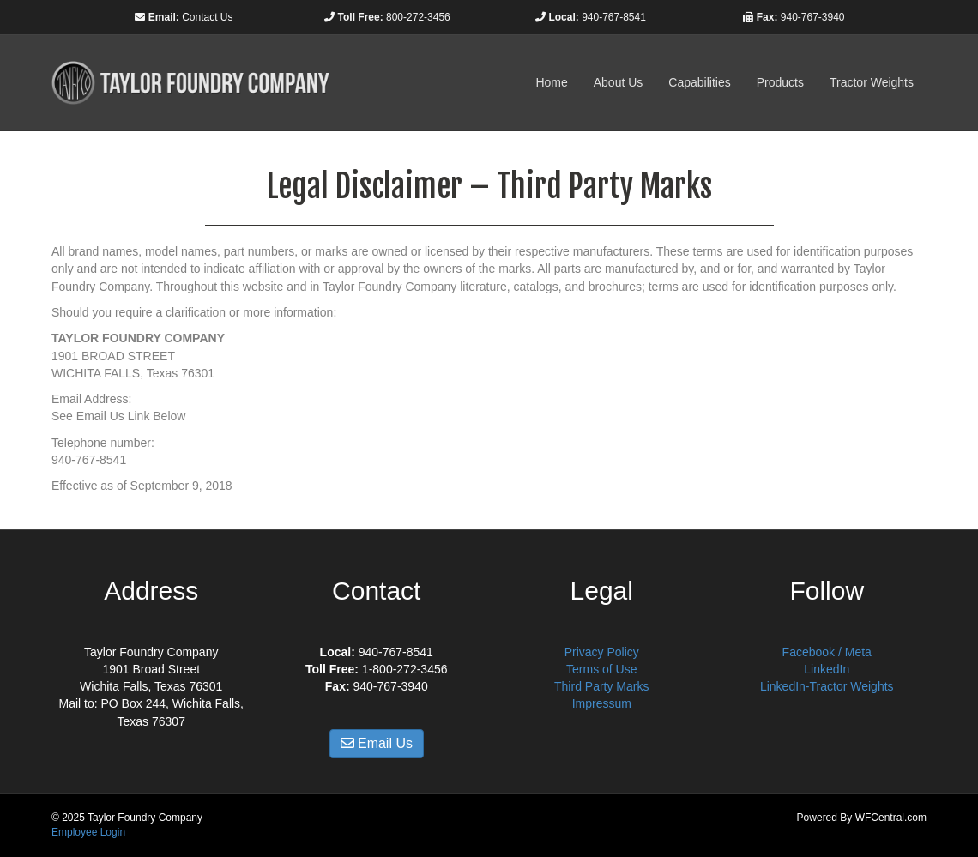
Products (780, 82)
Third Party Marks (601, 686)
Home (551, 82)
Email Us (377, 743)
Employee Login (88, 832)
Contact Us (207, 17)
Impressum (601, 703)
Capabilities (699, 82)
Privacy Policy (601, 652)
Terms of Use (601, 669)
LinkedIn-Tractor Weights (827, 686)
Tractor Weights (872, 82)
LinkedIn (826, 669)
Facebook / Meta (827, 652)
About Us (618, 82)
